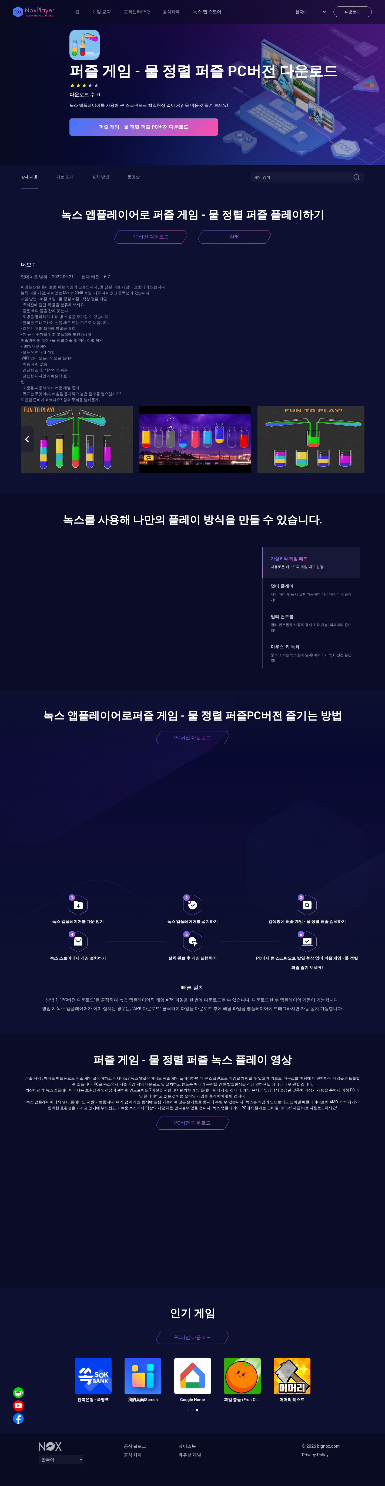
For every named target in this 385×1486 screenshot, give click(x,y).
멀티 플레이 (282, 586)
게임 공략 (101, 11)
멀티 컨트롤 (282, 616)
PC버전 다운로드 (150, 236)
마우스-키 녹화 (285, 646)
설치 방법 (100, 176)
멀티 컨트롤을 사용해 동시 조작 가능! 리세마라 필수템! (311, 627)
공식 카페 (133, 1454)
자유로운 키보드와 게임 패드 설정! (297, 567)
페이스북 (187, 1446)
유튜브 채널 (190, 1454)
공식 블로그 (135, 1446)
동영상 (134, 176)
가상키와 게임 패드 (289, 558)
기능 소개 (64, 176)
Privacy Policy (315, 1454)
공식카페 (171, 11)
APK (234, 236)
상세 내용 (29, 176)
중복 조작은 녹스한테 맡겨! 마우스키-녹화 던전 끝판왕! (311, 657)
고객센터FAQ (137, 11)
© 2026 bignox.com (321, 1446)
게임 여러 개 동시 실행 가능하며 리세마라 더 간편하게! (311, 597)
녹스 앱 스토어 (207, 11)
